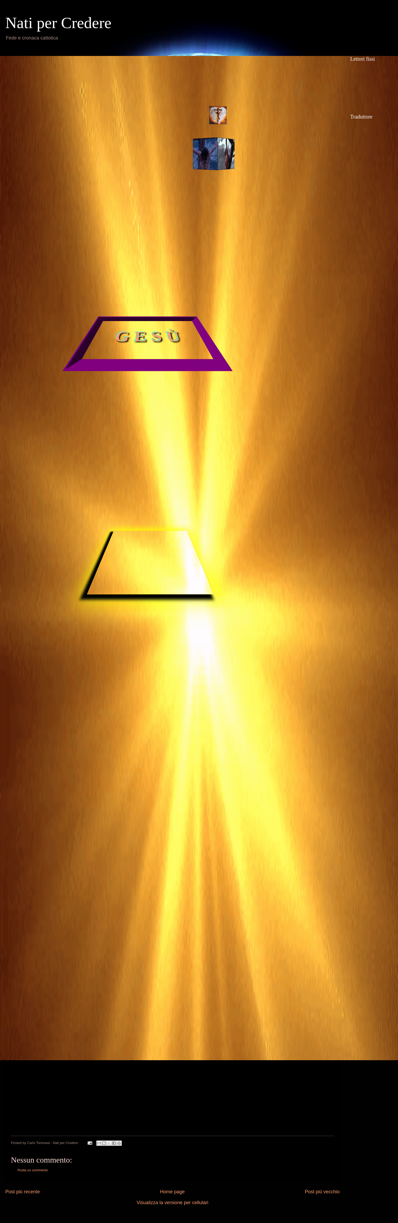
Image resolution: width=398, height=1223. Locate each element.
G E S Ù (148, 337)
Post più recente (22, 1191)
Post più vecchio (322, 1191)
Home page (172, 1191)
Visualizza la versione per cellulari (172, 1202)
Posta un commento (33, 1170)
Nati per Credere (58, 23)
